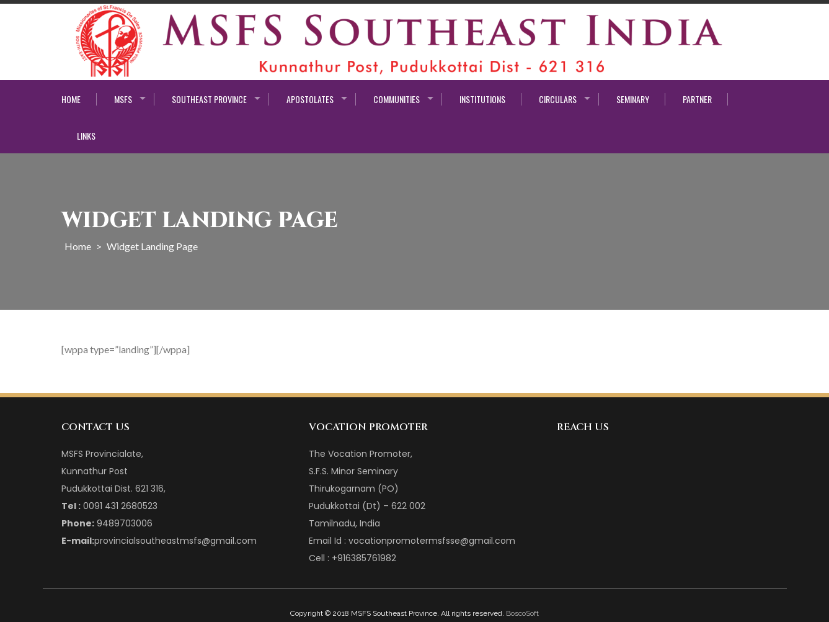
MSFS (123, 99)
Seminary (632, 99)
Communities (396, 99)
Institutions (482, 99)
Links (86, 136)
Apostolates (310, 99)
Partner (697, 99)
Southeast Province (209, 99)
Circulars (558, 99)
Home (71, 99)
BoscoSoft (522, 613)
